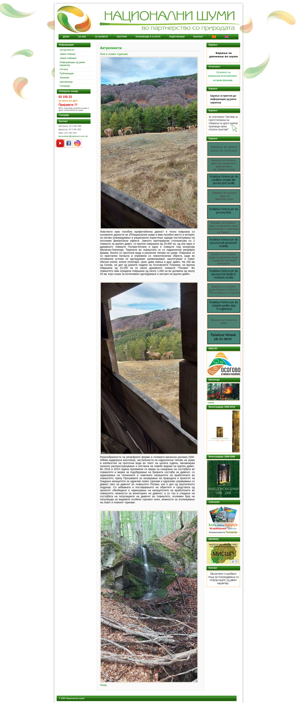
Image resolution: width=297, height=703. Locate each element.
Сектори (122, 37)
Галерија (65, 85)
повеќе (211, 402)
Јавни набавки (68, 58)
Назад (103, 685)
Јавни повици (67, 54)
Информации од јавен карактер (72, 64)
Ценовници (66, 81)
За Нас (82, 37)
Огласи (64, 69)
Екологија (214, 379)
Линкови (64, 77)
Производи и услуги (148, 37)
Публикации (67, 73)
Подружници (177, 37)
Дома (66, 37)
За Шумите (101, 37)
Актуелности (67, 49)
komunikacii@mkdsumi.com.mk (73, 136)
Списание (214, 502)
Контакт (198, 37)
